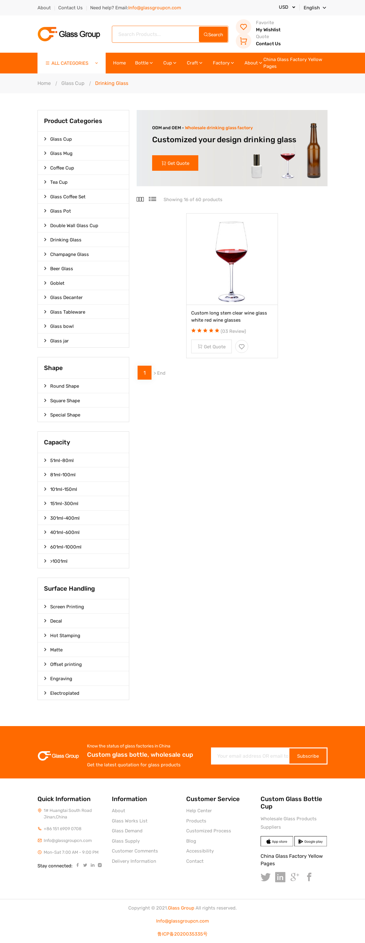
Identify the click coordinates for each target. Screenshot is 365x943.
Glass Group (181, 908)
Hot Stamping (62, 635)
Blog (191, 841)
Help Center (199, 810)
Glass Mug (58, 153)
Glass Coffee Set (65, 196)
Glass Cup (73, 83)
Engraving (58, 678)
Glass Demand (127, 831)
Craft (195, 63)
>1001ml (56, 561)
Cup (170, 63)
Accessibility (200, 851)
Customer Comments (135, 851)
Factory (224, 63)
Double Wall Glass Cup (71, 225)
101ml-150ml (60, 489)
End (161, 373)
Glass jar (56, 340)
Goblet (54, 283)
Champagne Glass (66, 254)
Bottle (144, 63)
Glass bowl (59, 326)
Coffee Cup (59, 168)
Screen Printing (64, 606)
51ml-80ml (59, 460)
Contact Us (70, 8)
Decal (53, 621)
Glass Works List (129, 821)
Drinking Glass (62, 239)
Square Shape (62, 400)
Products (196, 821)
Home (119, 63)
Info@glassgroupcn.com (182, 921)
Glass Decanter (63, 297)
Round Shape (61, 386)
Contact (195, 861)
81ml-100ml (60, 474)
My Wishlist (258, 26)
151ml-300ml (61, 503)
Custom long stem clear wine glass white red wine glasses (229, 316)
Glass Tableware (64, 312)
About (44, 8)
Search (213, 34)
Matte (53, 649)
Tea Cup (56, 182)
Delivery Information (134, 861)
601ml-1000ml (62, 547)
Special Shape (62, 415)
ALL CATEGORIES (72, 63)
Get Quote (175, 163)
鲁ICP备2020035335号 (182, 934)
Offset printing (63, 664)
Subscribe (308, 756)
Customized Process (208, 831)
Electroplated (61, 693)
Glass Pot (57, 211)
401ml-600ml (62, 532)
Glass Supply (126, 841)
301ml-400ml (62, 518)
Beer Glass (58, 268)
